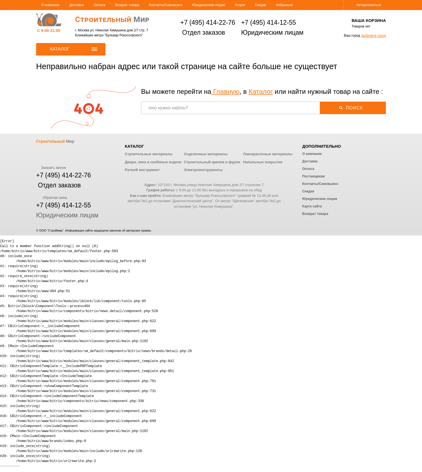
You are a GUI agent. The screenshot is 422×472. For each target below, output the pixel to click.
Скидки (260, 5)
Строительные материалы (149, 154)
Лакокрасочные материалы (267, 154)
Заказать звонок (51, 168)
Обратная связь (51, 198)
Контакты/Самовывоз (165, 5)
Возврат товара (127, 5)
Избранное (284, 5)
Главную (225, 91)
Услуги (240, 5)
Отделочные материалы (205, 154)
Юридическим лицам (208, 5)
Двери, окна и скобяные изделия (154, 162)
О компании (50, 5)
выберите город (373, 35)
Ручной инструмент (142, 170)
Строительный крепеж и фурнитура (216, 162)
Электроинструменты (203, 170)
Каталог (260, 91)
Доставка (76, 5)
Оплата (99, 5)
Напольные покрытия (262, 162)
